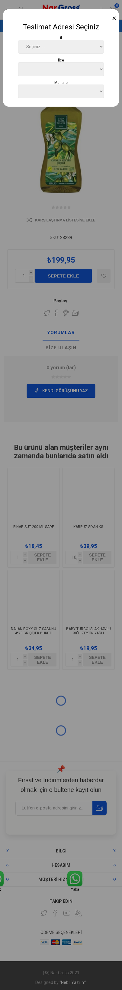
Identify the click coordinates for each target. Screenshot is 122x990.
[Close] (114, 18)
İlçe (61, 60)
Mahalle (61, 82)
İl (61, 38)
